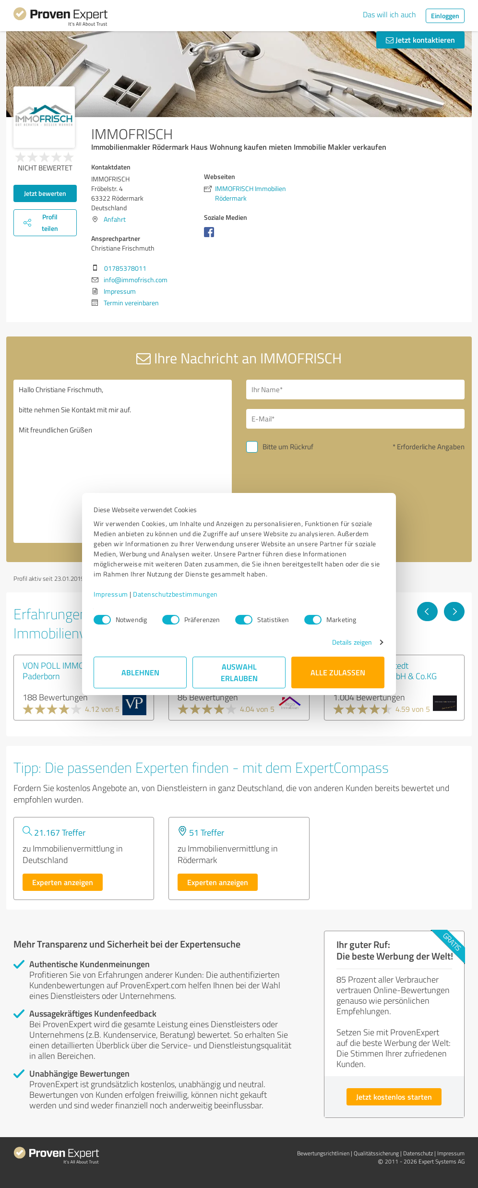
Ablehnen (140, 672)
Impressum (111, 594)
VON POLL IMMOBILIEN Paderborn (65, 671)
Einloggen (445, 15)
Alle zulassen (338, 672)
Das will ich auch (389, 14)
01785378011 (125, 268)
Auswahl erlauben (239, 672)
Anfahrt (115, 219)
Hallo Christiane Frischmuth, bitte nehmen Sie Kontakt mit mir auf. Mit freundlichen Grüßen (122, 461)
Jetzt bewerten (45, 193)
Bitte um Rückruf (288, 447)
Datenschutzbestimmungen (175, 594)
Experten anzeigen (62, 882)
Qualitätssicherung (376, 1153)
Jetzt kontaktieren (420, 39)
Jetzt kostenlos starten (394, 1096)
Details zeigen (352, 642)
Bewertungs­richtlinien (323, 1153)
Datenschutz (418, 1153)
